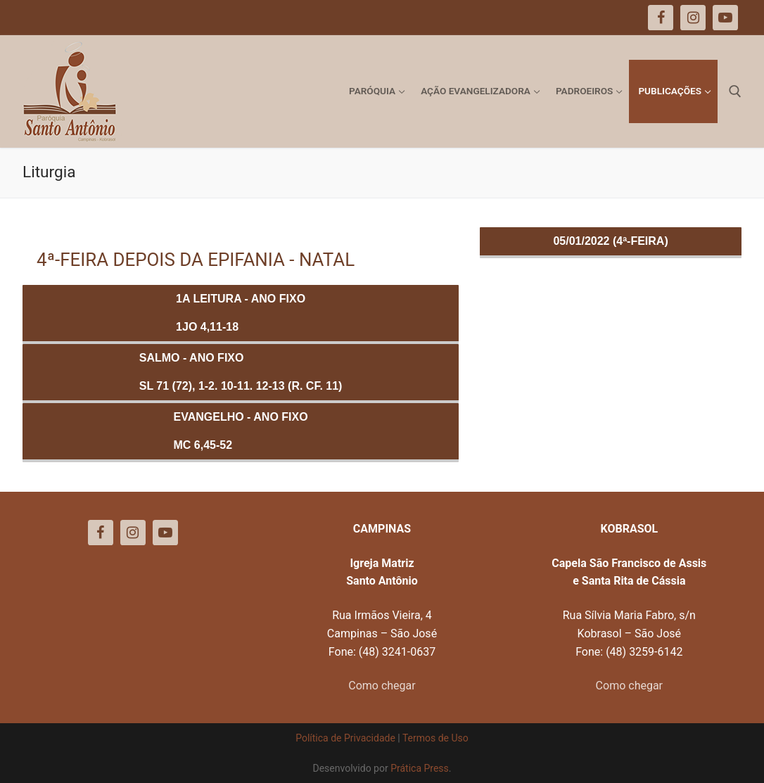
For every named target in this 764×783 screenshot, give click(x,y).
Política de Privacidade (345, 738)
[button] (734, 19)
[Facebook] (100, 532)
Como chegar (381, 685)
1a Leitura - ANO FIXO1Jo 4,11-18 (240, 313)
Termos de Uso (435, 738)
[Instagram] (133, 532)
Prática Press (419, 768)
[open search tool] (735, 91)
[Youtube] (165, 532)
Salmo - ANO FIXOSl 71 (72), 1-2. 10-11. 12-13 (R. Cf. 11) (241, 372)
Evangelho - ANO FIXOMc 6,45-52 (241, 431)
